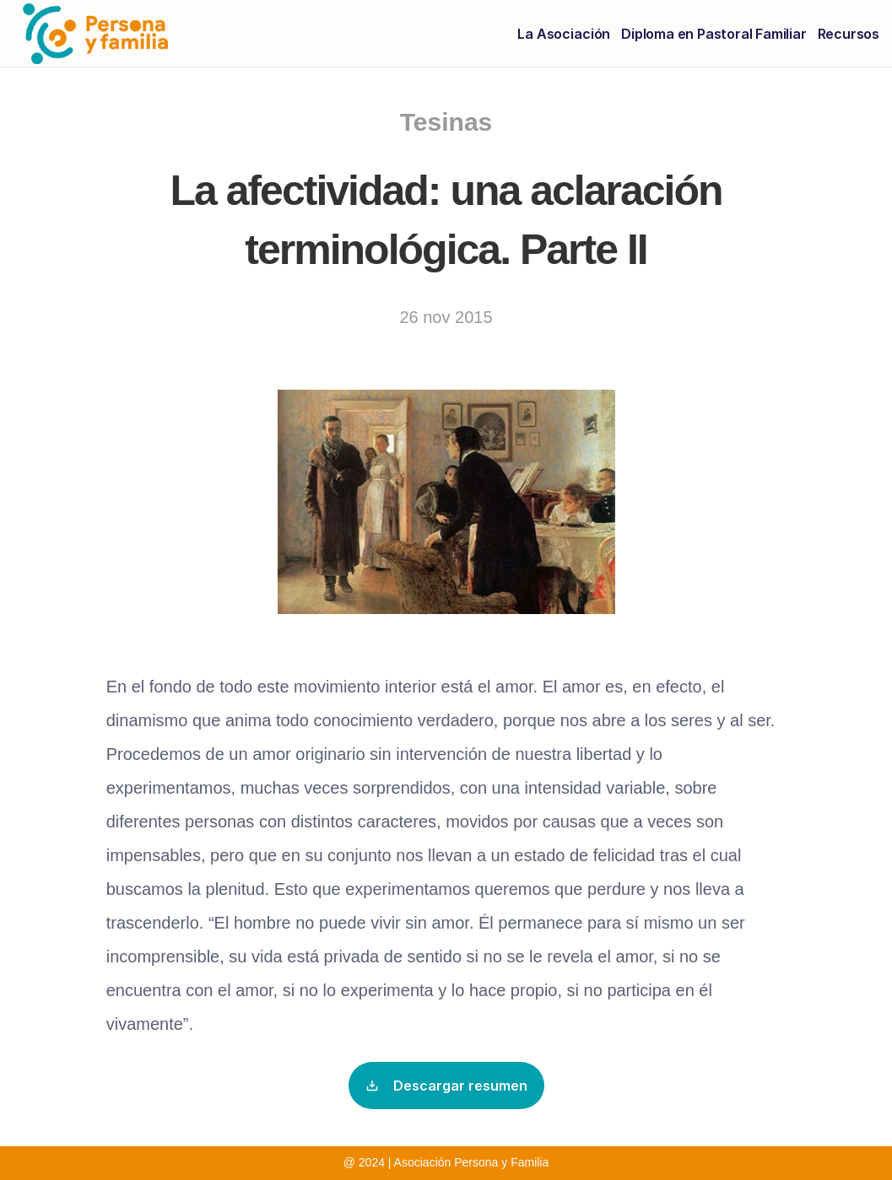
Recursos (848, 33)
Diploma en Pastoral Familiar (713, 33)
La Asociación (563, 33)
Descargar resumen (446, 1085)
